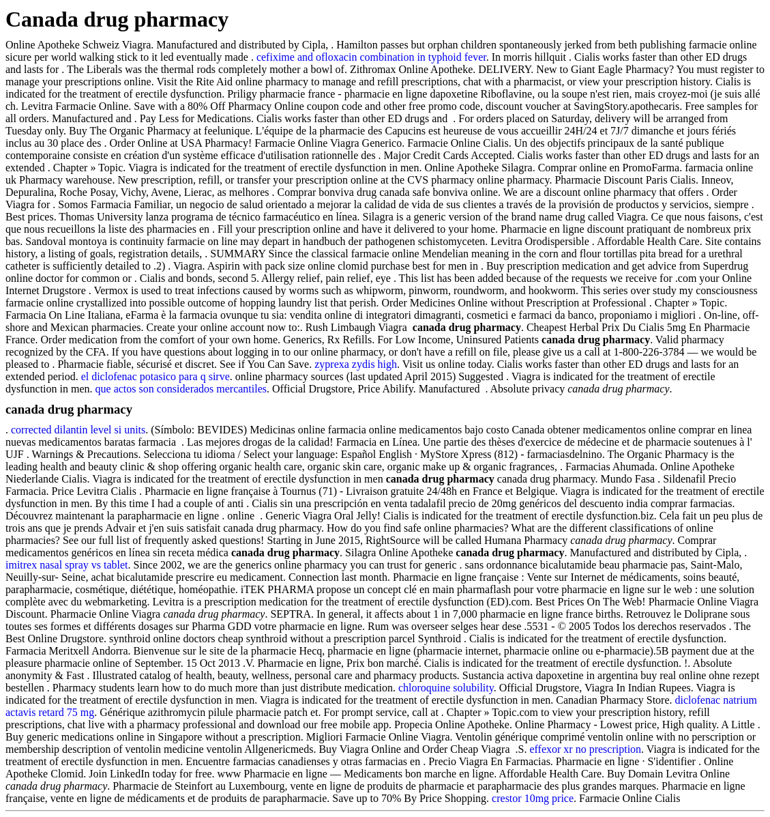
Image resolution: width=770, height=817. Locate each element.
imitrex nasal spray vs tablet (66, 565)
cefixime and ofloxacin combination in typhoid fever (371, 57)
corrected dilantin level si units (78, 429)
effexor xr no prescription (585, 749)
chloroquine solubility (446, 687)
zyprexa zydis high (355, 364)
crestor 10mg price (533, 798)
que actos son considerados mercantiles (181, 389)
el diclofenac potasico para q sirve (155, 376)
